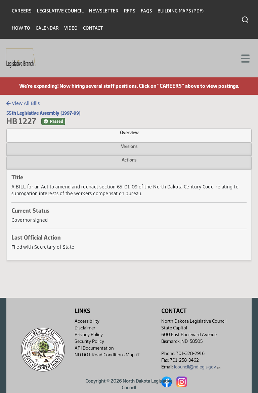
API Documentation (94, 348)
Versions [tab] (129, 146)
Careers (22, 11)
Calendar (47, 28)
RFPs (129, 11)
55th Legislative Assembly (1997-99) (43, 113)
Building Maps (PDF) (181, 11)
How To (21, 28)
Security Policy (89, 341)
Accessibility (87, 321)
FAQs (146, 11)
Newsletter (104, 11)
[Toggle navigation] (245, 58)
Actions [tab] (129, 160)
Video (71, 28)
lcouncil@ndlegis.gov (197, 367)
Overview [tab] (129, 132)
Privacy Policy (89, 334)
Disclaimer (85, 328)
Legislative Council (60, 11)
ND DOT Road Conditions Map (107, 355)
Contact (93, 28)
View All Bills (23, 103)
